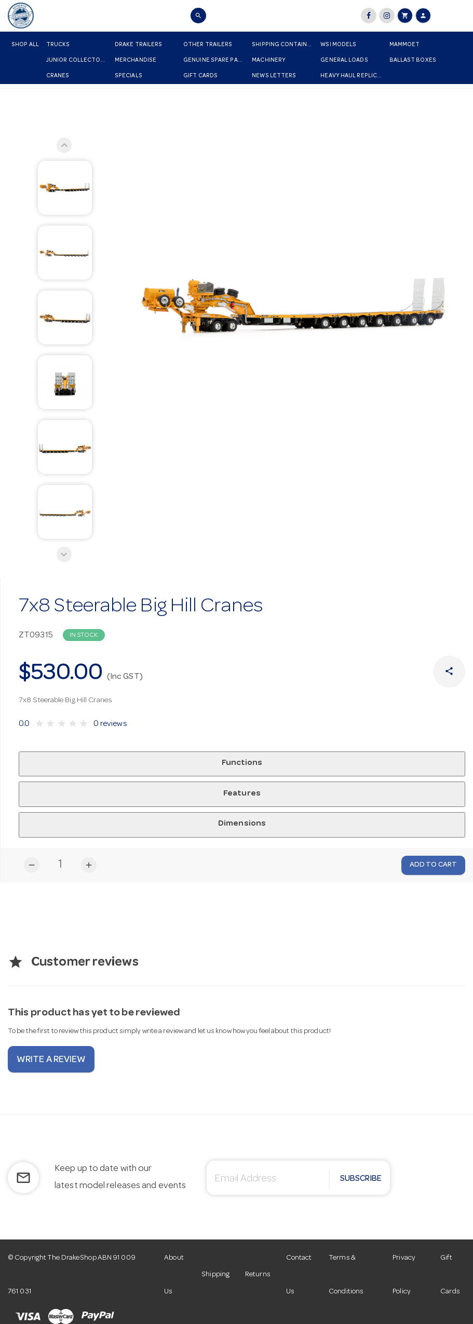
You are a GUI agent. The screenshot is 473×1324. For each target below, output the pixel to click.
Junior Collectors (77, 60)
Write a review (51, 1060)
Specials (128, 76)
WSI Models (338, 45)
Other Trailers (207, 45)
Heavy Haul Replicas (352, 76)
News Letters (274, 76)
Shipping (215, 1274)
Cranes (58, 76)
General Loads (344, 60)
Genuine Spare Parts (215, 60)
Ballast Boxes (412, 60)
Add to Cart (433, 865)
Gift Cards (200, 76)
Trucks (58, 45)
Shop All (25, 45)
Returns (258, 1274)
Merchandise (135, 60)
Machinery (269, 60)
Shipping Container (283, 45)
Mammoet (404, 45)
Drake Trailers (138, 45)
